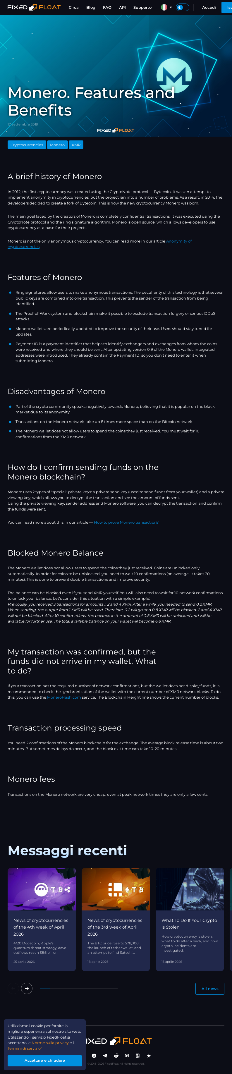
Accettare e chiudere (45, 1060)
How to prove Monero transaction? (126, 522)
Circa (74, 7)
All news (210, 988)
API (122, 7)
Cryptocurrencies (27, 144)
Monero (57, 144)
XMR (76, 144)
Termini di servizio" (26, 1048)
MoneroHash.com (64, 697)
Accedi (209, 7)
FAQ (107, 7)
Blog (90, 7)
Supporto (142, 7)
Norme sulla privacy (55, 1042)
